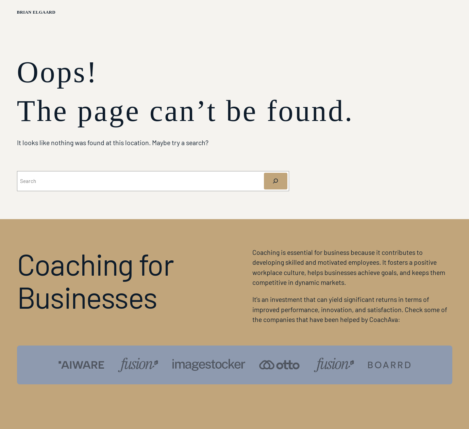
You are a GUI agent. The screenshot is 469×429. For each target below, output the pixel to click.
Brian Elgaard (36, 12)
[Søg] (275, 181)
